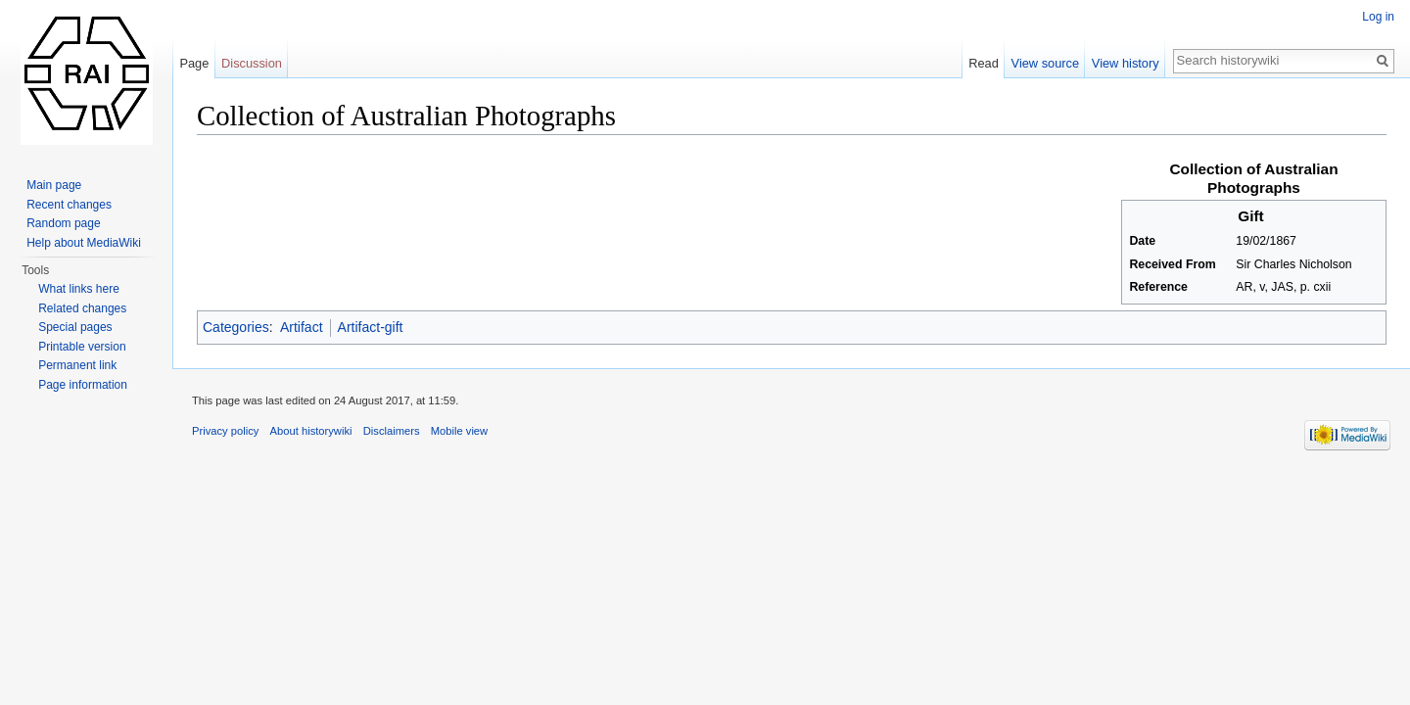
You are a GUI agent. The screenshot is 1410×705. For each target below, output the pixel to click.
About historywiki (311, 431)
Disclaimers (391, 431)
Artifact (301, 327)
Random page (63, 223)
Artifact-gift (370, 327)
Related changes (82, 308)
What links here (78, 289)
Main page (53, 185)
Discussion (251, 63)
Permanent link (77, 365)
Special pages (75, 327)
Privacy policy (225, 431)
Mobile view (459, 431)
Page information (82, 385)
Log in (1378, 17)
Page (194, 63)
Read (983, 63)
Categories (236, 327)
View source (1045, 63)
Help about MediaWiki (83, 243)
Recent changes (69, 205)
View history (1125, 63)
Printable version (81, 346)
